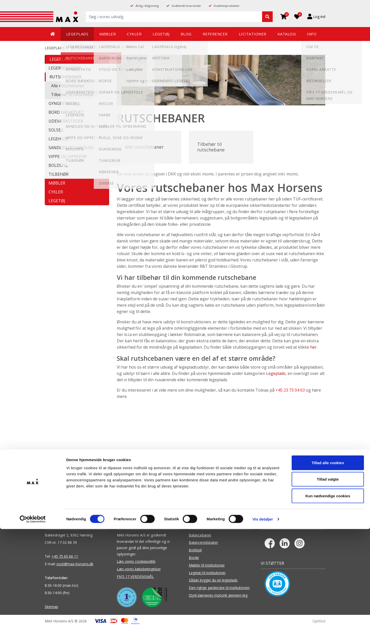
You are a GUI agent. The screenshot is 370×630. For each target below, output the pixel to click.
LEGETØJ (57, 201)
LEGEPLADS (55, 48)
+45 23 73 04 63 (290, 393)
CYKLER (56, 192)
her (313, 350)
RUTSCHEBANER (85, 48)
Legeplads (276, 376)
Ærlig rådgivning (147, 6)
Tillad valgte (328, 580)
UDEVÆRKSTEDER (66, 121)
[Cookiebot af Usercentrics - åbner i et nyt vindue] (33, 620)
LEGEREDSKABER (65, 68)
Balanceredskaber (203, 545)
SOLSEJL (56, 130)
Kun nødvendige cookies (327, 597)
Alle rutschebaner (68, 85)
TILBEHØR (58, 174)
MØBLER (57, 183)
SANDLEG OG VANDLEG (71, 147)
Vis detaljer (262, 620)
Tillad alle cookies (328, 563)
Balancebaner (200, 537)
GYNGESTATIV (62, 103)
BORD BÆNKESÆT (66, 112)
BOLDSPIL (58, 165)
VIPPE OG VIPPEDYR (67, 156)
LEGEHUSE (59, 139)
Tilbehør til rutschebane (74, 94)
